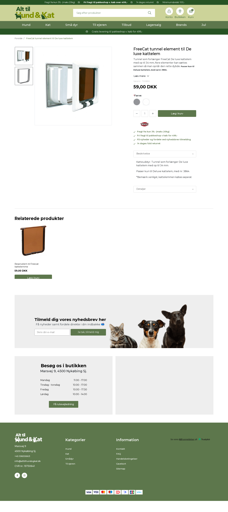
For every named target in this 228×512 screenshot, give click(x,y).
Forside (18, 38)
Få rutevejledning (63, 412)
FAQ (118, 461)
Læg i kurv (177, 113)
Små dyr (71, 25)
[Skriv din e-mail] (52, 340)
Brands (181, 25)
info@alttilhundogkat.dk (29, 472)
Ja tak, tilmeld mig (88, 340)
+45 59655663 (23, 467)
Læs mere (141, 75)
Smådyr (70, 466)
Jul (204, 25)
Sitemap (121, 476)
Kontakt (121, 456)
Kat (48, 25)
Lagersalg (153, 25)
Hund (26, 25)
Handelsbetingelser (127, 466)
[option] (24, 56)
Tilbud (126, 25)
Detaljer (141, 189)
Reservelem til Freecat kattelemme (28, 269)
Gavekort (121, 471)
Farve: (137, 95)
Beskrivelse (143, 154)
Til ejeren (100, 25)
